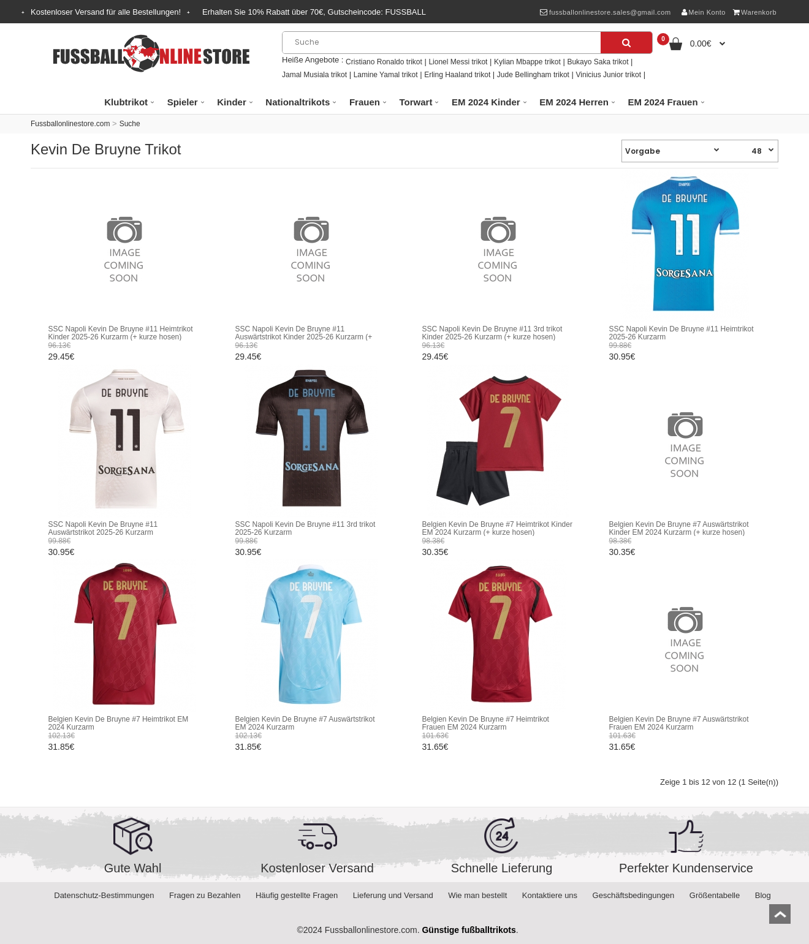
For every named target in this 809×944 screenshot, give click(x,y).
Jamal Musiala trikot (314, 74)
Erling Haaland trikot (457, 74)
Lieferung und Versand (393, 895)
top (780, 918)
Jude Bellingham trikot (533, 74)
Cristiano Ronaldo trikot (384, 62)
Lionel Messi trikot (457, 62)
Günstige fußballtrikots (468, 930)
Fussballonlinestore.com (70, 123)
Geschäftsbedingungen (634, 895)
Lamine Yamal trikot (386, 74)
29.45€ (61, 356)
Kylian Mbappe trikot (527, 62)
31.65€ (435, 747)
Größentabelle (714, 895)
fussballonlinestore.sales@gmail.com (605, 12)
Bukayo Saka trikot (597, 62)
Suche (130, 123)
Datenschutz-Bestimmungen (104, 895)
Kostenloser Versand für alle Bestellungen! (106, 12)
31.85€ (61, 747)
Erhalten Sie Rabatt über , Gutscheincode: (314, 12)
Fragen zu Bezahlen (204, 895)
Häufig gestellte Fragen (297, 895)
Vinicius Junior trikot (609, 74)
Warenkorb (755, 12)
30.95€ (622, 356)
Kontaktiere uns (549, 895)
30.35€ (435, 552)
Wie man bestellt (477, 895)
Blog (763, 895)
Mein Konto (704, 12)
